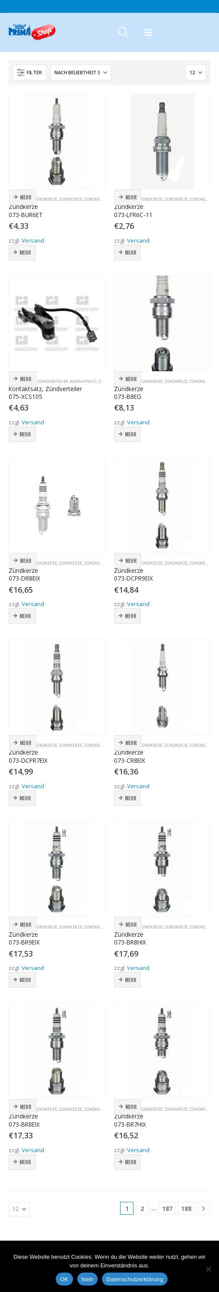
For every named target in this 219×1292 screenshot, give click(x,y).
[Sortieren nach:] (81, 72)
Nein (88, 1279)
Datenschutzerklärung (134, 1279)
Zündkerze (45, 199)
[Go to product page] (57, 142)
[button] (123, 32)
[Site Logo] (32, 32)
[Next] (203, 1208)
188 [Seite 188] (186, 1208)
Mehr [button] (26, 197)
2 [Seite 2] (142, 1208)
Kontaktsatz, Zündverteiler (38, 381)
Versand (33, 240)
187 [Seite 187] (167, 1208)
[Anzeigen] (196, 72)
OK (64, 1279)
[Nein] (208, 1269)
